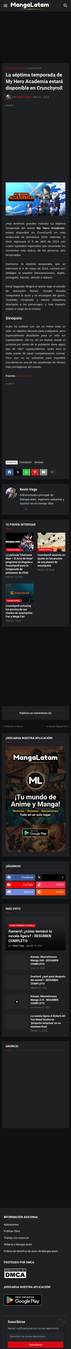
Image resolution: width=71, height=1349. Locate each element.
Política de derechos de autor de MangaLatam (31, 1251)
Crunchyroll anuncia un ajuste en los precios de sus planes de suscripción (51, 560)
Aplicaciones (11, 1224)
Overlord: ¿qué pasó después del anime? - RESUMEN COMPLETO (47, 980)
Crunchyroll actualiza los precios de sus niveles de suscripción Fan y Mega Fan (19, 611)
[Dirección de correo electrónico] (35, 1336)
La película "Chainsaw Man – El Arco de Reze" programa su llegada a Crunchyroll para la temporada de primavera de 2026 (19, 563)
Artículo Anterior (13, 726)
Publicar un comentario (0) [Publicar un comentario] (35, 713)
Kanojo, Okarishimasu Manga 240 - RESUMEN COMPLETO (44, 960)
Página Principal (15, 68)
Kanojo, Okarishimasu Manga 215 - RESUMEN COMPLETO (44, 1000)
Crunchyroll (34, 68)
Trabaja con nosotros (16, 1237)
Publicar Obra (12, 1231)
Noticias (39, 462)
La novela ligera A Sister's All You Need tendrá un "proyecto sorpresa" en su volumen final (47, 1021)
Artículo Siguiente (56, 726)
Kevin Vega (28, 489)
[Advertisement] (35, 143)
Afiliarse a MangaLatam (18, 1244)
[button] (5, 6)
